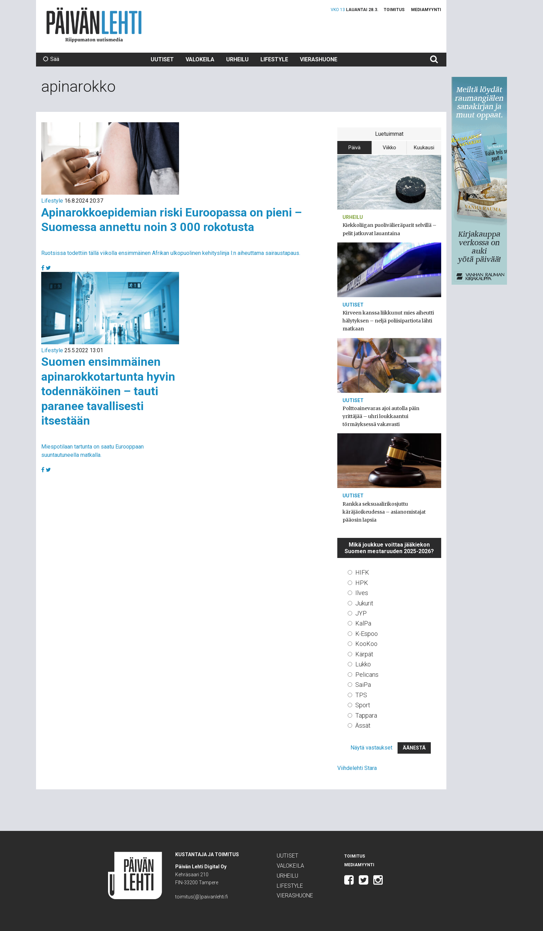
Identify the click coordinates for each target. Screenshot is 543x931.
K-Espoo (366, 633)
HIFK (362, 572)
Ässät (363, 725)
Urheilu (237, 59)
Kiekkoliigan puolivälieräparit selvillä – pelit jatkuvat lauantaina (389, 229)
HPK (361, 582)
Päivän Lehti (94, 24)
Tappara (366, 715)
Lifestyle (274, 59)
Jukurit (364, 603)
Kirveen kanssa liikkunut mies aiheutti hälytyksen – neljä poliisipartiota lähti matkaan (388, 321)
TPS (361, 695)
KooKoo (366, 643)
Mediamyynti (426, 9)
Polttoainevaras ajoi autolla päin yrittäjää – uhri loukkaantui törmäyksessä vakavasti (380, 416)
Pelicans (367, 674)
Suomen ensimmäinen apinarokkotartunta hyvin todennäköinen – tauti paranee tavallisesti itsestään (108, 391)
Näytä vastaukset (371, 747)
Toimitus (394, 9)
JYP (361, 613)
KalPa (363, 623)
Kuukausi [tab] (424, 147)
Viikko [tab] (389, 147)
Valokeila (200, 59)
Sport (362, 705)
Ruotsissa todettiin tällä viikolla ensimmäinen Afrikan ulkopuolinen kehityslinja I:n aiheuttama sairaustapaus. (170, 253)
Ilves (361, 592)
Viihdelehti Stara (357, 768)
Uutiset (162, 59)
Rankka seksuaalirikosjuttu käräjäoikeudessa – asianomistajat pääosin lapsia (384, 512)
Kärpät (364, 654)
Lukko (363, 664)
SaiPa (363, 684)
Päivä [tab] (354, 147)
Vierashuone (318, 59)
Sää (51, 59)
